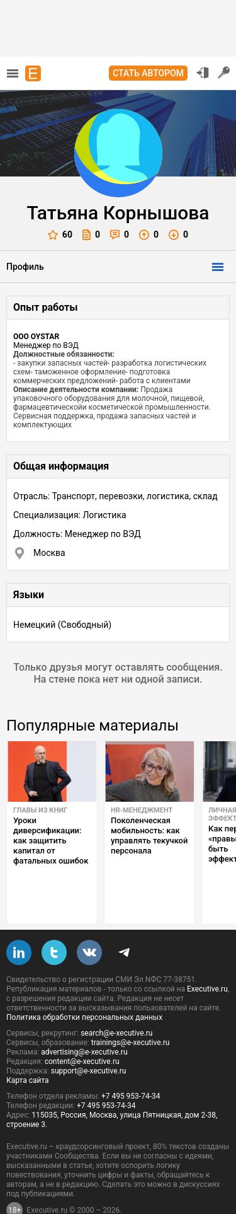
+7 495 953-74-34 (130, 1066)
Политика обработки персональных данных (84, 987)
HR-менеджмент (141, 810)
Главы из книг (40, 810)
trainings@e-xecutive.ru (130, 1013)
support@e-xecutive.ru (88, 1041)
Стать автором (148, 73)
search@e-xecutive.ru (116, 1003)
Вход (202, 72)
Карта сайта (27, 1050)
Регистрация (224, 72)
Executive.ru (207, 959)
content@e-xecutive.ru (82, 1031)
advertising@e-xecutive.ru (84, 1022)
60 (60, 235)
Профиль (25, 267)
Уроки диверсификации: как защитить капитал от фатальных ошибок (50, 840)
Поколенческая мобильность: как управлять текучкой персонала (149, 835)
